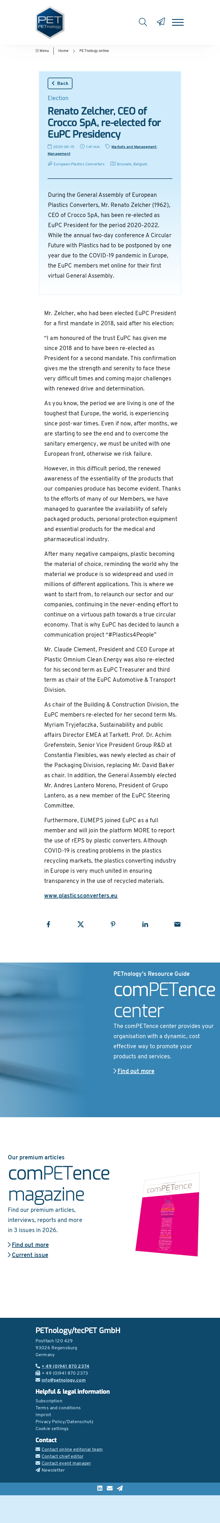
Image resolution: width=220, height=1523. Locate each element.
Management (59, 154)
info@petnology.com (61, 1380)
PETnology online (94, 51)
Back (60, 83)
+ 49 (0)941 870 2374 (62, 1366)
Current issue (28, 1255)
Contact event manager (63, 1463)
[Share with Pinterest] (113, 924)
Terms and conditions (58, 1408)
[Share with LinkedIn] (145, 924)
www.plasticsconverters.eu (81, 896)
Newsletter (50, 1470)
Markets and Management (133, 147)
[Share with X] (80, 924)
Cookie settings (52, 1429)
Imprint (43, 1415)
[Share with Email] (177, 924)
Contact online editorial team (69, 1449)
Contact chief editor (59, 1456)
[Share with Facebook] (48, 924)
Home (63, 51)
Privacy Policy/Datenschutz (65, 1422)
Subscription (49, 1401)
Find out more (133, 1071)
